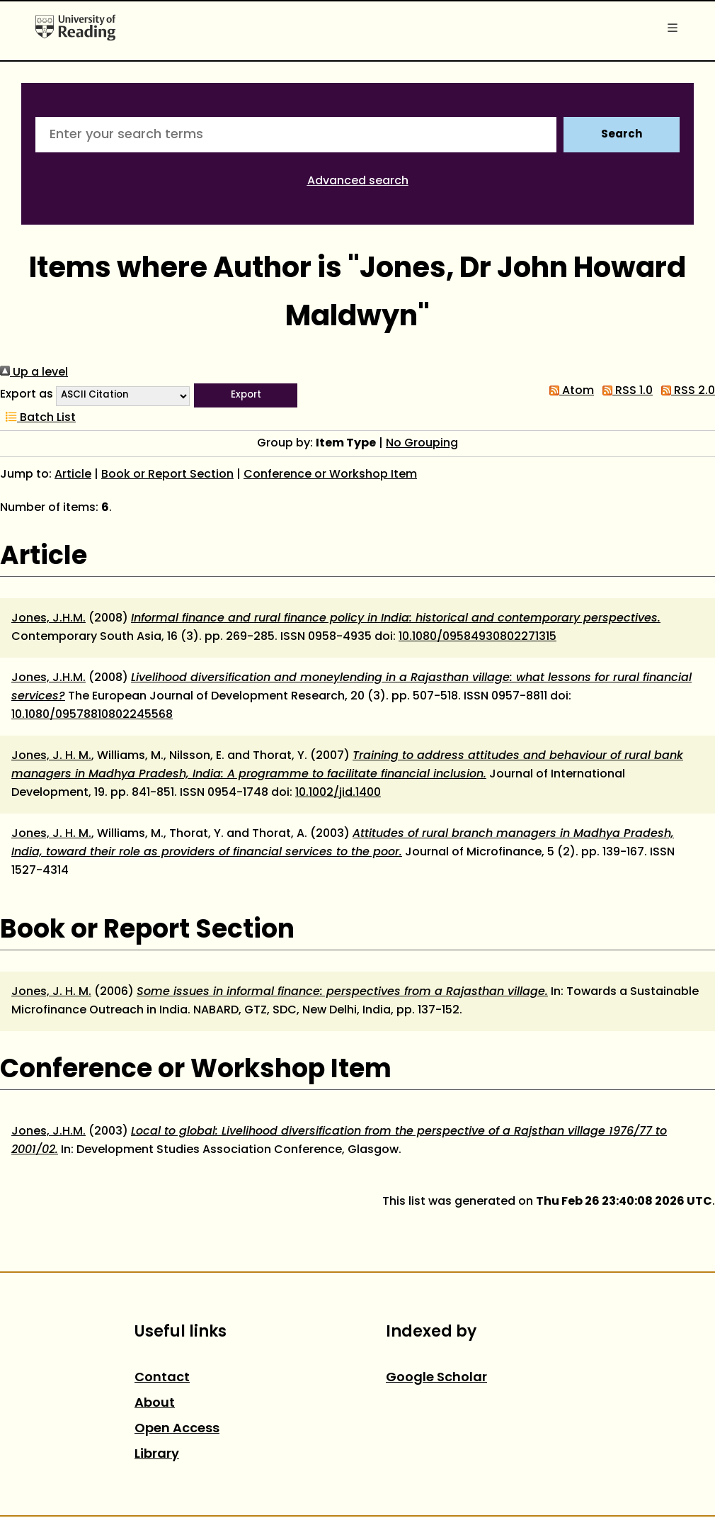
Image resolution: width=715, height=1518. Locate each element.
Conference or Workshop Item (330, 475)
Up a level (34, 373)
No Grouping (422, 443)
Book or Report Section (167, 475)
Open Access (177, 1429)
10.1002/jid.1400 (338, 793)
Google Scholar (436, 1378)
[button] (246, 395)
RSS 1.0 (625, 391)
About (155, 1404)
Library (157, 1455)
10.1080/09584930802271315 (477, 637)
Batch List (38, 418)
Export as (26, 395)
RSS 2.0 (685, 391)
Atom (569, 391)
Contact (162, 1378)
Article (73, 475)
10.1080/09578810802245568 (92, 715)
